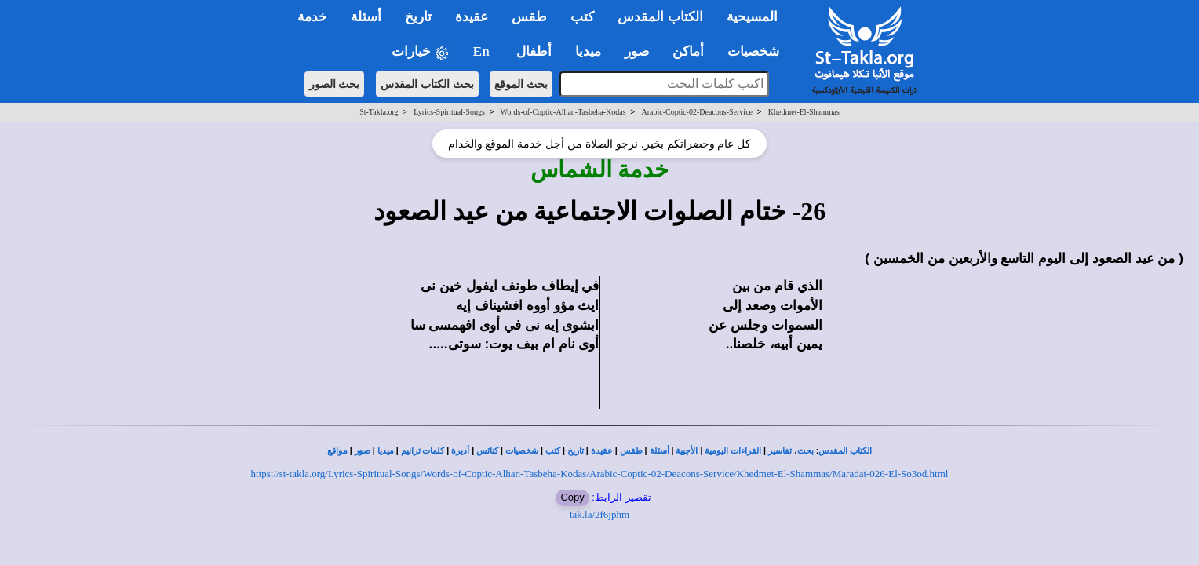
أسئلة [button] (366, 16)
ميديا (385, 451)
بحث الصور (334, 84)
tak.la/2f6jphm (599, 514)
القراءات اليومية (733, 451)
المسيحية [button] (752, 16)
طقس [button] (529, 16)
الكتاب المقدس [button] (660, 16)
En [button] (483, 51)
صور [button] (637, 51)
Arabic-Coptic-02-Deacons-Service (697, 112)
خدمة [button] (312, 16)
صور (362, 451)
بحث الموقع (521, 84)
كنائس (487, 451)
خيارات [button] (421, 52)
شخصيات (521, 451)
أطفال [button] (534, 51)
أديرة (460, 451)
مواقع (337, 451)
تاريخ (575, 451)
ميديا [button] (588, 51)
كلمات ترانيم (423, 451)
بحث (805, 451)
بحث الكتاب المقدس (427, 84)
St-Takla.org (378, 112)
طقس (631, 451)
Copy (572, 497)
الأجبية (687, 451)
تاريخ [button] (418, 16)
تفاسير (780, 451)
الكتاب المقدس (845, 451)
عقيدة (602, 451)
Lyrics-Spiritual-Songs (449, 112)
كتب (552, 451)
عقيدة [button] (471, 16)
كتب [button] (582, 16)
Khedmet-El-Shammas (804, 112)
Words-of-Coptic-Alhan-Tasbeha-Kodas (563, 112)
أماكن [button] (688, 51)
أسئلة (659, 451)
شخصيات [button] (758, 51)
